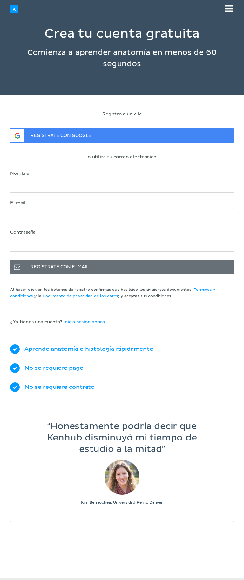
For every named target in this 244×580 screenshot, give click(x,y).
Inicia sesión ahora (84, 322)
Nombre (19, 173)
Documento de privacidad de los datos (80, 296)
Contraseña (23, 232)
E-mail (18, 203)
